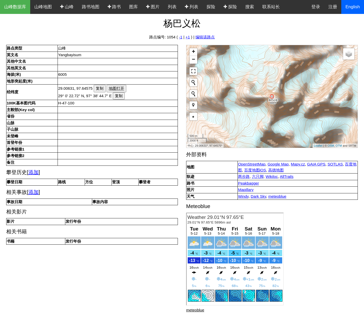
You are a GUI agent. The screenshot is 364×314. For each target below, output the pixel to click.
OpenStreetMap (251, 164)
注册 (332, 6)
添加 (33, 172)
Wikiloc (272, 176)
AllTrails (287, 176)
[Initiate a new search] (193, 82)
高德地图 (276, 170)
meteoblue (277, 196)
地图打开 (116, 88)
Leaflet (318, 145)
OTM (339, 145)
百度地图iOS (255, 170)
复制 (100, 88)
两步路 (244, 176)
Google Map (278, 164)
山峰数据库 (15, 6)
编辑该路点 (205, 37)
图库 (133, 6)
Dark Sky (258, 196)
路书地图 (90, 6)
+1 (188, 37)
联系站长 (271, 6)
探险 (211, 6)
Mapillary (246, 189)
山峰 (67, 6)
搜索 (249, 6)
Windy (243, 196)
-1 (180, 37)
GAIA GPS (316, 164)
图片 (153, 6)
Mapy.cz (298, 164)
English (352, 6)
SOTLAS (335, 164)
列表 (172, 6)
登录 (315, 6)
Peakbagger (248, 183)
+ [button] (193, 52)
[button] (193, 105)
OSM (331, 145)
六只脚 (258, 176)
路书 (114, 6)
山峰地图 (43, 6)
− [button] (193, 60)
